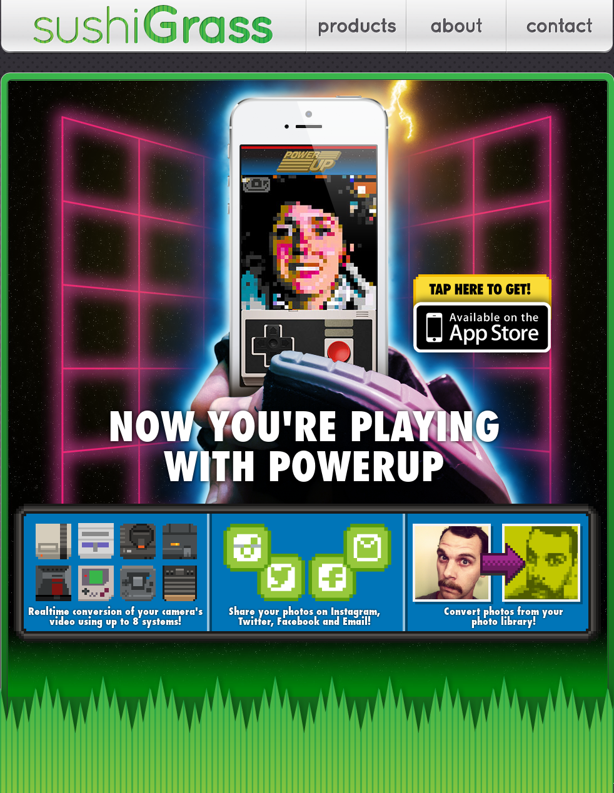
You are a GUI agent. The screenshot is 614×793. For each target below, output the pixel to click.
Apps (357, 27)
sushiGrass (154, 27)
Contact (560, 27)
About (457, 27)
